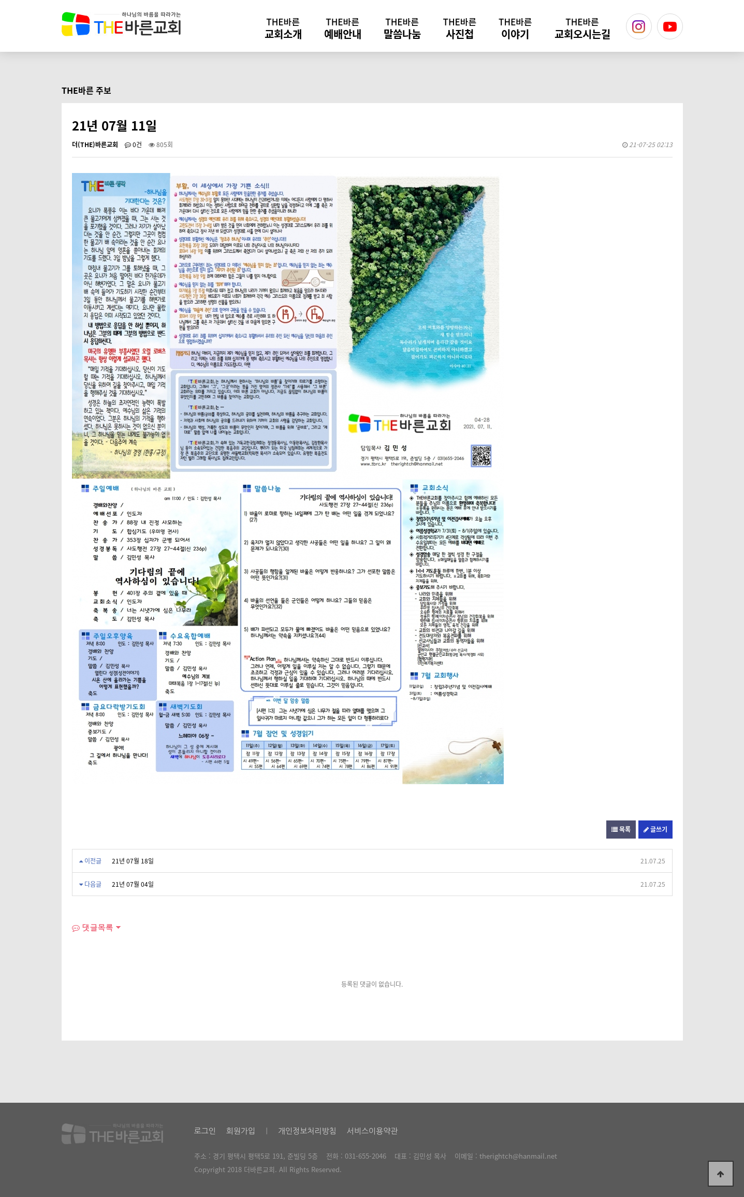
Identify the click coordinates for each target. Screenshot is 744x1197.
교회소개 (283, 28)
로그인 (205, 1131)
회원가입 (240, 1131)
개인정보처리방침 (307, 1131)
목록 (621, 829)
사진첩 (459, 28)
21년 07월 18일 (133, 861)
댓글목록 (92, 927)
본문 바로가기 (0, 0)
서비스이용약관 (372, 1131)
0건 (133, 144)
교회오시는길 (582, 28)
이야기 (515, 28)
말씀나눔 (402, 28)
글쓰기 (655, 829)
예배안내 (342, 28)
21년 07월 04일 (133, 884)
